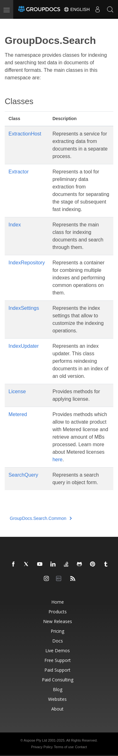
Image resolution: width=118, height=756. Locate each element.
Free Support (57, 660)
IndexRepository (26, 262)
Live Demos (57, 650)
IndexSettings (23, 308)
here (58, 459)
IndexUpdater (23, 346)
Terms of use (64, 747)
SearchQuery (23, 475)
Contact (81, 747)
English (77, 9)
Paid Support (57, 670)
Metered (17, 414)
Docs (57, 641)
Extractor (18, 171)
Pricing (57, 631)
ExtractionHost (24, 133)
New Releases (57, 621)
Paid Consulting (57, 680)
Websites (57, 699)
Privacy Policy (42, 747)
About (57, 709)
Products (57, 612)
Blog (57, 689)
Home (57, 602)
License (17, 391)
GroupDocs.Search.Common (41, 518)
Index (14, 224)
